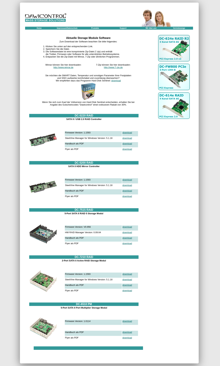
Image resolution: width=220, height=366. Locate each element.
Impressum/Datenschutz (67, 28)
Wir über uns (151, 28)
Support (123, 28)
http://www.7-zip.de (113, 67)
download (116, 80)
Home (39, 28)
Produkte (95, 28)
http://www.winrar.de (63, 67)
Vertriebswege (179, 28)
